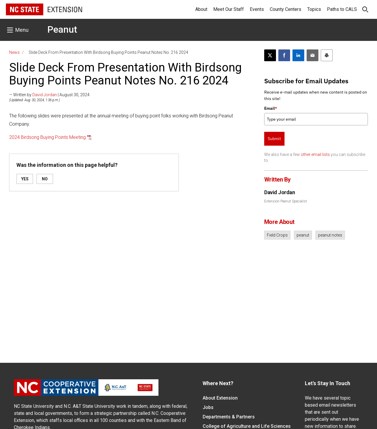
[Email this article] (312, 55)
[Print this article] (327, 55)
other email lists (315, 154)
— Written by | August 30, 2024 (49, 94)
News (14, 52)
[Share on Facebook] (284, 55)
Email (270, 108)
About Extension (220, 398)
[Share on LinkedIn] (298, 55)
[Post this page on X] (270, 55)
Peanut (62, 29)
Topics (314, 9)
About (201, 9)
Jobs (208, 407)
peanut (303, 235)
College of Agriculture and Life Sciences (247, 426)
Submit (274, 138)
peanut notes (330, 235)
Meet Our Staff (228, 9)
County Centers (285, 9)
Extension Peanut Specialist (285, 201)
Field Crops (277, 235)
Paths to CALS (342, 9)
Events (257, 9)
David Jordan (44, 94)
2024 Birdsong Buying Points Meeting (47, 137)
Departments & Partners (229, 417)
